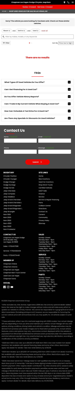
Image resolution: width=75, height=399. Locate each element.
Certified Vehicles (45, 197)
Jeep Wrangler (9, 221)
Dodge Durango (9, 194)
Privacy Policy (44, 229)
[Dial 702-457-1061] (68, 2)
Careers (42, 224)
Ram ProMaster (9, 238)
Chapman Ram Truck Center (14, 282)
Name (10, 146)
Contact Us (43, 221)
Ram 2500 (7, 226)
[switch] (72, 2)
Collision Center (45, 215)
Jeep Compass (9, 203)
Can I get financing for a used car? (37, 98)
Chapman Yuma (9, 288)
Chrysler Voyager (10, 188)
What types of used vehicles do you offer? (37, 91)
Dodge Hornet (8, 197)
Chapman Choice (10, 273)
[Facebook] (4, 296)
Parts (41, 212)
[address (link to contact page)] (64, 2)
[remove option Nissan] (6, 39)
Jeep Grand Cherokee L (12, 212)
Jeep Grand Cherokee (12, 209)
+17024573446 (14, 264)
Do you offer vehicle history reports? (37, 105)
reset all (44, 40)
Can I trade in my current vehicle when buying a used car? (37, 113)
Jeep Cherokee (9, 200)
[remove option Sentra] (21, 39)
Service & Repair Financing (49, 209)
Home (4, 11)
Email (44, 146)
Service (41, 206)
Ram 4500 (7, 232)
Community (43, 226)
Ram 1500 (7, 224)
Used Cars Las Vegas (11, 285)
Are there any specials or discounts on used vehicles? (37, 127)
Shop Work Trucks (46, 194)
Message (46, 157)
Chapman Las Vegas (11, 279)
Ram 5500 (7, 235)
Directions (42, 218)
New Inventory (44, 188)
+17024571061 (13, 255)
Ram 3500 (7, 229)
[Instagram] (8, 296)
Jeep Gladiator (9, 206)
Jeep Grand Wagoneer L (12, 218)
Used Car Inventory (46, 191)
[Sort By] (66, 52)
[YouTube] (11, 296)
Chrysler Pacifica (9, 185)
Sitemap (42, 232)
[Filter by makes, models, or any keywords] (37, 46)
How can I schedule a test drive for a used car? (37, 120)
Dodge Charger (9, 191)
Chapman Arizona (10, 276)
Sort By (55, 52)
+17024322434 (15, 260)
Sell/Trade (43, 200)
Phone (6, 157)
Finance (42, 203)
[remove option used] (35, 39)
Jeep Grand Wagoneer (12, 215)
